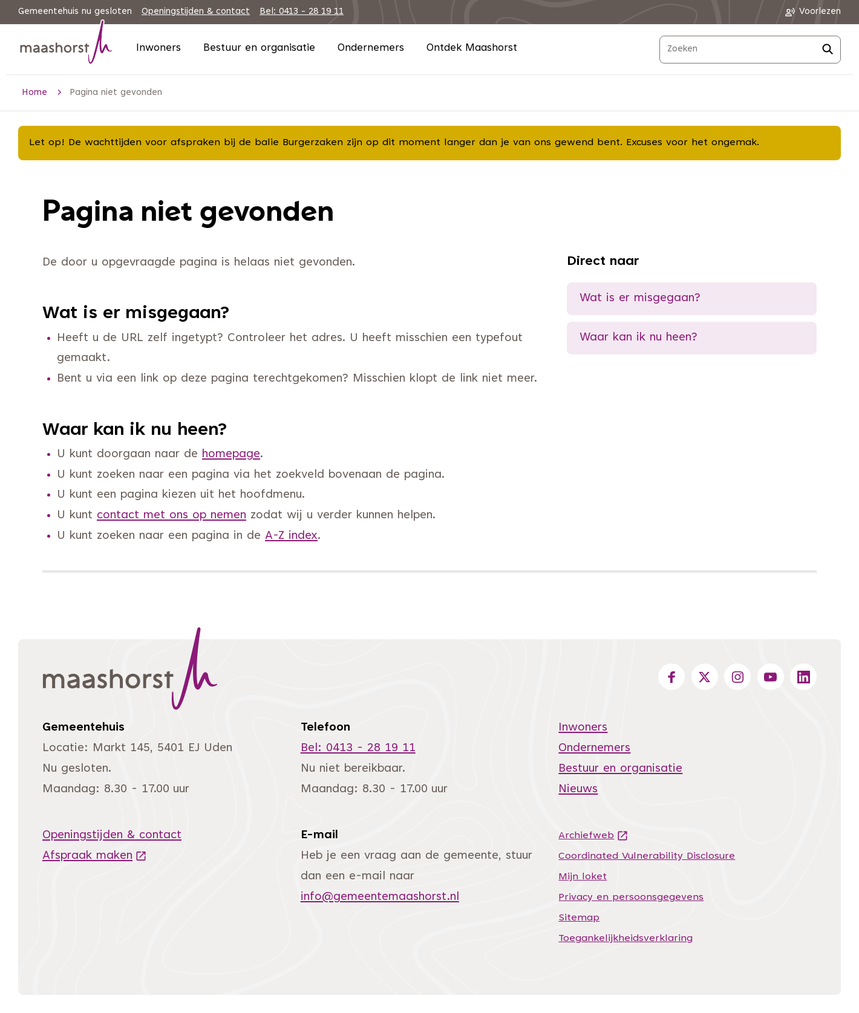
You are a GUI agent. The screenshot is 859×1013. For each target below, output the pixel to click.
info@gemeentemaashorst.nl (380, 897)
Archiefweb (593, 836)
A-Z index (291, 536)
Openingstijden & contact (196, 11)
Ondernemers (371, 49)
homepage (231, 454)
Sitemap (578, 918)
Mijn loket (582, 877)
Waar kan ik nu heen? (638, 338)
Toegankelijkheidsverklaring (625, 938)
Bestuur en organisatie (259, 49)
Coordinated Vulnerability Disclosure (646, 856)
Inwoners (158, 49)
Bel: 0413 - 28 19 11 (302, 11)
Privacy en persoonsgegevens (631, 897)
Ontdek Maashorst (471, 49)
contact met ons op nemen (171, 515)
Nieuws (578, 789)
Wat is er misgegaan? (640, 298)
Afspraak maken (94, 856)
